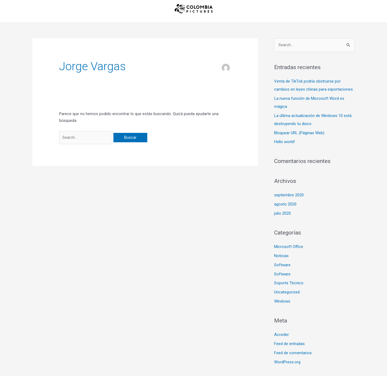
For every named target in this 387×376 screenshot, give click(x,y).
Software (282, 265)
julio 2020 (282, 213)
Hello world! (284, 141)
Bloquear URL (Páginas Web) (299, 132)
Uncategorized (287, 292)
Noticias (281, 255)
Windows (282, 301)
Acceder (281, 334)
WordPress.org (287, 362)
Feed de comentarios (293, 352)
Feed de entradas (289, 343)
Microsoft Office (288, 246)
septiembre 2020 (289, 195)
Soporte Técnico (288, 283)
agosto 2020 (285, 204)
